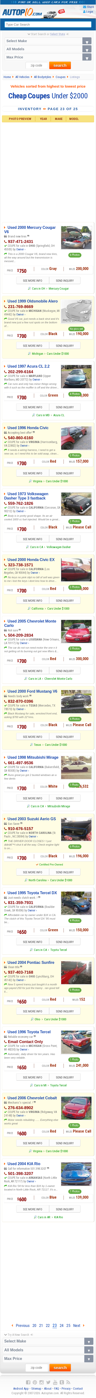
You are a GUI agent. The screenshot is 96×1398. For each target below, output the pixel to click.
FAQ (56, 1388)
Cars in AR (44, 1217)
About (48, 1388)
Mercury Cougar (59, 288)
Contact (78, 1388)
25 (68, 1325)
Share (90, 7)
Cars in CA (36, 547)
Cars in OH (38, 288)
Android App (21, 1388)
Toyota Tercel (58, 950)
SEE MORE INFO (32, 280)
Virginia (37, 481)
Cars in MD (43, 415)
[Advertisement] (47, 172)
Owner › (20, 249)
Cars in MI (40, 1085)
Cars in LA (34, 678)
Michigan (37, 353)
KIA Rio (58, 1217)
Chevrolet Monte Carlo (58, 678)
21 (41, 1325)
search (60, 65)
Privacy (66, 1388)
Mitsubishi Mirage (59, 806)
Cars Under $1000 (58, 353)
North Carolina (38, 880)
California (37, 608)
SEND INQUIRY (65, 280)
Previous (20, 1325)
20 (34, 1325)
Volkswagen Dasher (59, 547)
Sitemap (36, 1388)
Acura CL (58, 415)
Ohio (37, 1019)
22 (48, 1325)
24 (62, 1325)
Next (79, 1325)
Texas (37, 745)
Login (89, 11)
